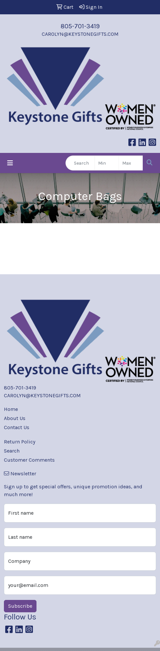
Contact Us (16, 427)
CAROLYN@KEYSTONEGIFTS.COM (80, 34)
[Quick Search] (80, 163)
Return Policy (19, 442)
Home (11, 409)
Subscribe (20, 606)
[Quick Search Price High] (131, 163)
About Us (14, 418)
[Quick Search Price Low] (107, 163)
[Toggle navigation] (10, 163)
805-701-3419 (80, 26)
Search (12, 451)
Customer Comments (29, 460)
